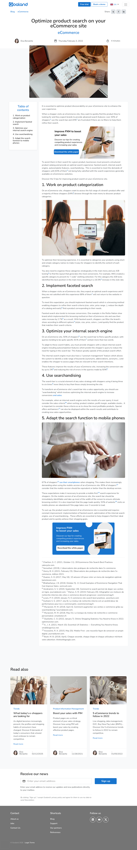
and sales (57, 395)
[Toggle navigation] (125, 4)
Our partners (56, 828)
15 (116, 502)
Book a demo (99, 4)
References (55, 832)
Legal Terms (30, 842)
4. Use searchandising (22, 134)
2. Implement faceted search (22, 123)
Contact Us (15, 828)
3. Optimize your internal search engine (23, 129)
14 (98, 493)
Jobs (12, 823)
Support (53, 823)
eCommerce (23, 11)
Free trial (84, 4)
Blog (12, 11)
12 (58, 482)
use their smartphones (69, 482)
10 (66, 403)
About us (14, 819)
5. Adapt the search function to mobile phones (21, 140)
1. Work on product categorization (21, 116)
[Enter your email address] (59, 781)
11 (59, 409)
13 (117, 485)
